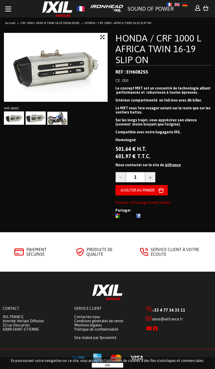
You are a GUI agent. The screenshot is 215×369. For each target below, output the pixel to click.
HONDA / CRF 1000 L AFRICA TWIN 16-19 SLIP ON (158, 49)
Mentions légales (88, 325)
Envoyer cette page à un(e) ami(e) (142, 202)
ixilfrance (173, 165)
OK (107, 365)
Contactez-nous (87, 317)
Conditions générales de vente (98, 321)
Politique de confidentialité (96, 329)
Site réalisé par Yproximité (95, 338)
